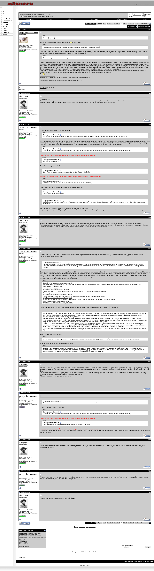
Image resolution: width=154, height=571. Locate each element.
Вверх (151, 561)
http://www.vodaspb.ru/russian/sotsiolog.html (57, 298)
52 (124, 23)
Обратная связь (128, 561)
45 (107, 23)
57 (135, 23)
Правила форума (24, 546)
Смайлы (21, 541)
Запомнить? (146, 14)
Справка (49, 19)
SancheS (43, 88)
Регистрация (30, 19)
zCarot (87, 565)
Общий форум (40, 14)
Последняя (144, 23)
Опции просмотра (143, 26)
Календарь (94, 19)
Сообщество (71, 19)
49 (117, 23)
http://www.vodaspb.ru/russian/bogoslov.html (57, 294)
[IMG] (20, 542)
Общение (48, 14)
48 (114, 23)
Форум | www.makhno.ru (28, 14)
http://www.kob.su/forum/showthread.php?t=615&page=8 (58, 278)
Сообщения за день (121, 19)
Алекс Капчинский (28, 127)
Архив (147, 561)
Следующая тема (90, 527)
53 (126, 23)
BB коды (21, 539)
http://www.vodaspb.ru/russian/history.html (92, 291)
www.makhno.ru (139, 561)
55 (131, 23)
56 (133, 23)
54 (128, 23)
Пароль (130, 16)
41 (105, 23)
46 (110, 23)
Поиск (144, 19)
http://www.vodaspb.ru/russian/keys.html (56, 289)
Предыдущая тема (79, 527)
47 (112, 23)
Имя (129, 14)
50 (119, 23)
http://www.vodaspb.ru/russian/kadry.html (56, 301)
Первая (99, 23)
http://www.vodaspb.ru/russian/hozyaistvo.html (58, 303)
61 (138, 23)
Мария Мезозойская (28, 33)
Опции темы (131, 26)
